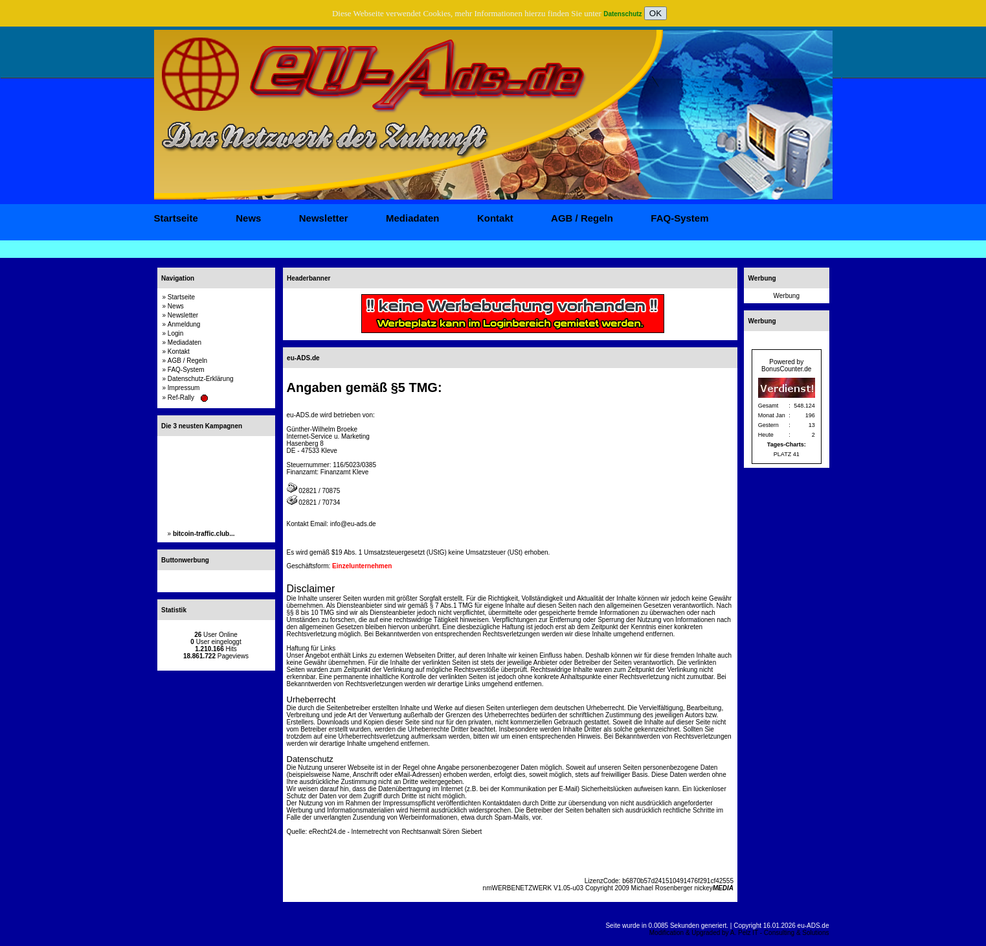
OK (655, 13)
